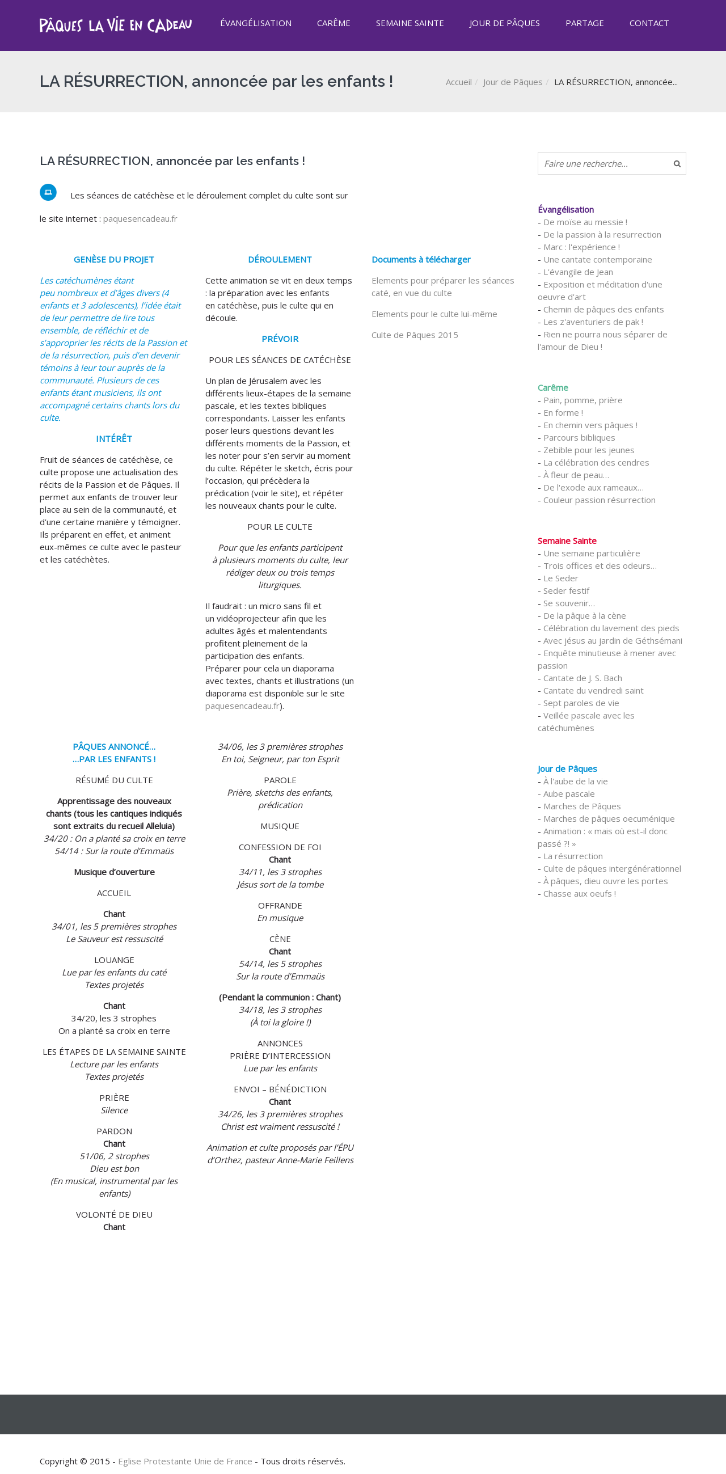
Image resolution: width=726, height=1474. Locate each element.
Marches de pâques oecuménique (609, 818)
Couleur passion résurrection (599, 499)
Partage (584, 22)
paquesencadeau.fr (140, 218)
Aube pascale (569, 793)
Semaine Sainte (410, 22)
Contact (649, 22)
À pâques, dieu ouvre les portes (605, 880)
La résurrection (573, 855)
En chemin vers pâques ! (590, 424)
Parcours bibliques (579, 437)
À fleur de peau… (576, 474)
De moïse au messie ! (585, 221)
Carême (334, 22)
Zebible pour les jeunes (589, 449)
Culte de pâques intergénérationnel (612, 868)
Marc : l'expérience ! (581, 246)
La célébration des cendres (596, 462)
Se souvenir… (569, 603)
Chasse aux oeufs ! (579, 893)
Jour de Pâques (505, 22)
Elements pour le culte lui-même (434, 313)
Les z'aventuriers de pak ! (593, 321)
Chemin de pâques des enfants (603, 309)
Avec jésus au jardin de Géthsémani (612, 640)
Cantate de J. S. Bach (582, 677)
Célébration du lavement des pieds (611, 627)
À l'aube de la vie (575, 781)
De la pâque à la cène (584, 615)
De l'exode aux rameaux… (593, 487)
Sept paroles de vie (581, 702)
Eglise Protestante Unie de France (185, 1461)
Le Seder (561, 578)
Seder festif (566, 590)
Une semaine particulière (591, 553)
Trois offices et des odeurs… (600, 565)
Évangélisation (256, 22)
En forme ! (563, 412)
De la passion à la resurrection (602, 234)
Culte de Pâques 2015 (415, 334)
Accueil (459, 81)
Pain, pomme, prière (583, 400)
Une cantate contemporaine (597, 259)
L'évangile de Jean (578, 271)
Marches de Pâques (582, 806)
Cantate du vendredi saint (593, 690)
